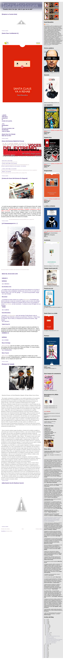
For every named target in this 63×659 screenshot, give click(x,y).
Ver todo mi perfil (47, 45)
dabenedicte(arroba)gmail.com (49, 423)
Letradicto (47, 24)
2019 (46, 650)
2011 (46, 621)
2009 (46, 619)
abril (47, 628)
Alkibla (45, 231)
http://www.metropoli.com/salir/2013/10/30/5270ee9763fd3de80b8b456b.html (15, 164)
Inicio (23, 528)
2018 (46, 649)
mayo (47, 629)
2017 (46, 648)
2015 (46, 646)
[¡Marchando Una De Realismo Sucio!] (13, 483)
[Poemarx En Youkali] (8, 364)
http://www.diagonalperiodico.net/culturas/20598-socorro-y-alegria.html (21, 219)
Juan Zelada (8, 304)
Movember (26, 299)
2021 (46, 652)
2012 (46, 622)
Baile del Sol (46, 198)
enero (47, 624)
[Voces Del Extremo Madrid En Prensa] (13, 141)
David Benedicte (11, 315)
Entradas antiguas (39, 528)
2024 (46, 656)
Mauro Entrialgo (6, 345)
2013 (46, 623)
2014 (46, 645)
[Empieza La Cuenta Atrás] (9, 14)
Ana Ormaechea (6, 327)
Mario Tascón (5, 355)
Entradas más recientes (5, 528)
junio (47, 630)
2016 (46, 647)
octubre (47, 633)
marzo (47, 627)
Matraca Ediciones (47, 130)
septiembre (48, 632)
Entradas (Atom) (9, 531)
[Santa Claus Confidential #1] (10, 33)
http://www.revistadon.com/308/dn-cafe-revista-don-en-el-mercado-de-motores (15, 269)
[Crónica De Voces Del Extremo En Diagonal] (14, 178)
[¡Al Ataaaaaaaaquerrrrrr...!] (9, 223)
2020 (46, 651)
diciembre (48, 643)
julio (47, 631)
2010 (46, 620)
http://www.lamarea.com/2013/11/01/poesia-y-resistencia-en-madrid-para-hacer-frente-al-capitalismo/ (19, 170)
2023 (46, 655)
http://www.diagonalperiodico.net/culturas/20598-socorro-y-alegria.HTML (14, 172)
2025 (46, 657)
